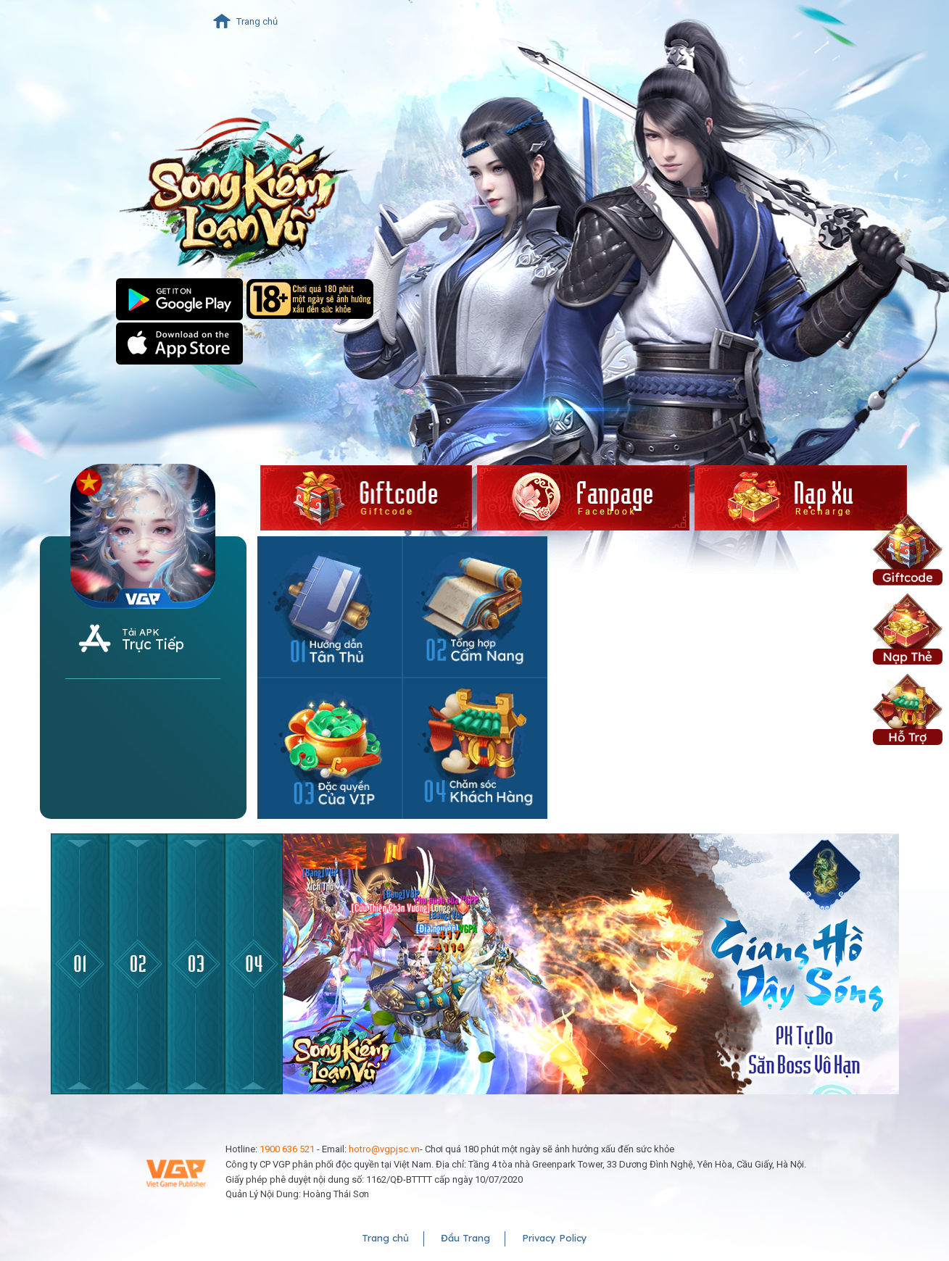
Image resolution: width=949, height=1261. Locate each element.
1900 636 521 (287, 1149)
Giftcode (907, 548)
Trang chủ (257, 21)
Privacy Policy (554, 1238)
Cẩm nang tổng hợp (474, 607)
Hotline (474, 748)
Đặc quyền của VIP (329, 748)
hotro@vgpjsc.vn (384, 1149)
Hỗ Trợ (907, 707)
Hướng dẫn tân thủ (329, 607)
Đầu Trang (465, 1238)
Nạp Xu (907, 628)
